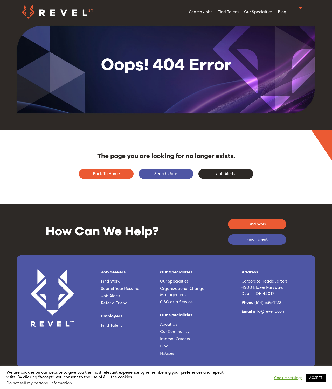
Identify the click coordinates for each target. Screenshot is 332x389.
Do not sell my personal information (39, 383)
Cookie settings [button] (288, 377)
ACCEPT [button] (315, 377)
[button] (304, 12)
